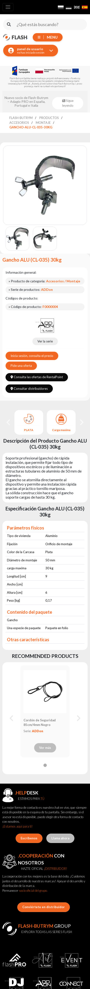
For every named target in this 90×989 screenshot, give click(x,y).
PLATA (28, 430)
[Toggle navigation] (7, 7)
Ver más (45, 748)
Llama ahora (60, 838)
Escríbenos (29, 838)
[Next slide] (81, 422)
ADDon (37, 731)
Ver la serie (45, 341)
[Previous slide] (12, 718)
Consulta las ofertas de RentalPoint (37, 377)
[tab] (45, 765)
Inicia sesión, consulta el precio (32, 356)
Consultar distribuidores (29, 388)
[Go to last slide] (9, 422)
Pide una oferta (21, 366)
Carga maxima (61, 430)
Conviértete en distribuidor (43, 907)
